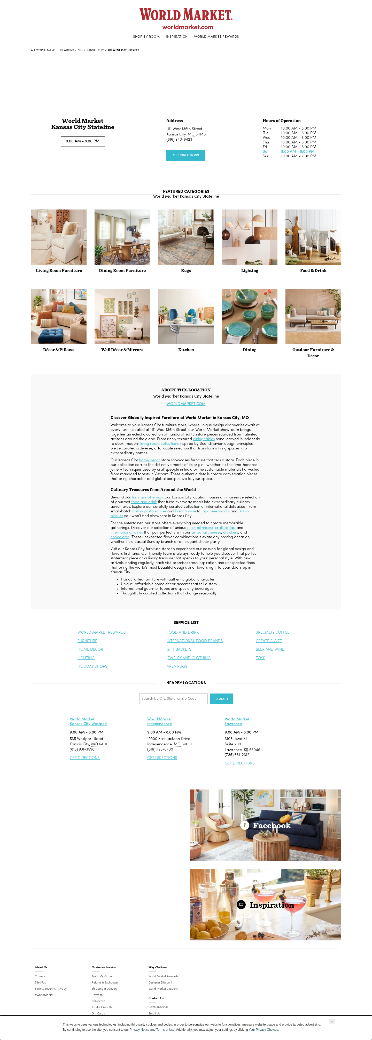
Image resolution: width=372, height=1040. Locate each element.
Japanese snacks (216, 511)
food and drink (144, 502)
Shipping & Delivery (105, 989)
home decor (149, 460)
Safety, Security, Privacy (51, 989)
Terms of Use (165, 1029)
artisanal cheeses (206, 533)
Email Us (154, 1013)
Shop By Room (146, 36)
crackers (230, 533)
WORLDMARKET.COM (186, 404)
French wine (185, 511)
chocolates (120, 537)
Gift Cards (98, 1013)
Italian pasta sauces (149, 511)
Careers (40, 976)
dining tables (204, 439)
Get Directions (186, 155)
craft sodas (225, 528)
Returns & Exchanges (105, 982)
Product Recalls (102, 1007)
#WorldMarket (44, 995)
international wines (127, 533)
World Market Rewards (216, 36)
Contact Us (98, 1001)
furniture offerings (147, 497)
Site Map (41, 982)
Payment (97, 995)
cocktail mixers (200, 528)
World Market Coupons (163, 989)
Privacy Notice (140, 1029)
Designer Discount (160, 982)
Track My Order (102, 976)
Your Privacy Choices (263, 1029)
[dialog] (186, 1027)
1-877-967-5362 (158, 1007)
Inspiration (177, 36)
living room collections (159, 444)
